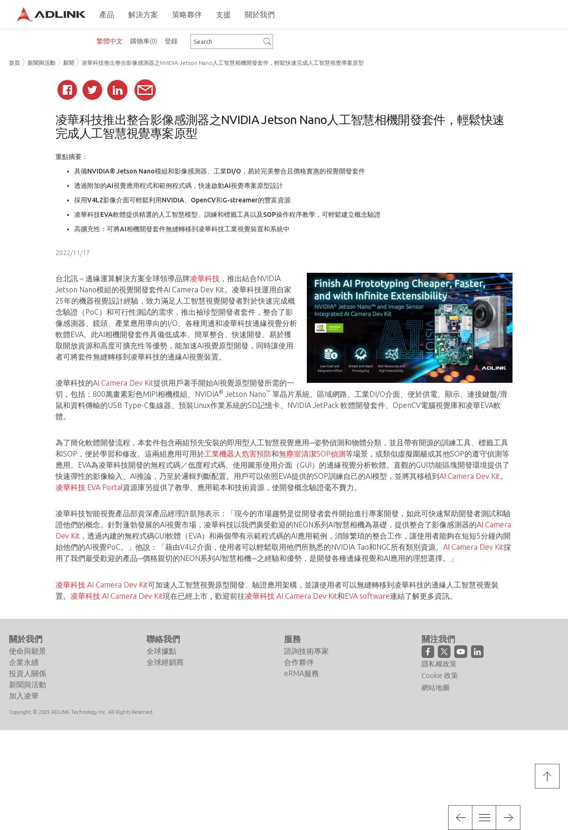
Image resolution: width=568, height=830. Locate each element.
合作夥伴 (299, 662)
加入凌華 (24, 696)
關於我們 (25, 638)
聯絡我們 (163, 638)
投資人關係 (27, 673)
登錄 (171, 41)
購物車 (143, 41)
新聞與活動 (41, 63)
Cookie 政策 (440, 675)
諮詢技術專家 (306, 651)
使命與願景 (27, 651)
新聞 (68, 63)
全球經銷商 (165, 662)
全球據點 (161, 651)
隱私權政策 (439, 664)
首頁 (14, 63)
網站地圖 (436, 688)
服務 (292, 638)
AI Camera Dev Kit (194, 289)
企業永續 (24, 662)
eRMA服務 (301, 673)
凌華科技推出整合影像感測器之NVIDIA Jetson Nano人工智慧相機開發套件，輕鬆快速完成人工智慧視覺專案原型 (223, 63)
